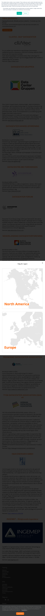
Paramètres (25, 610)
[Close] (42, 263)
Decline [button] (25, 13)
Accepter (20, 613)
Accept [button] (19, 13)
